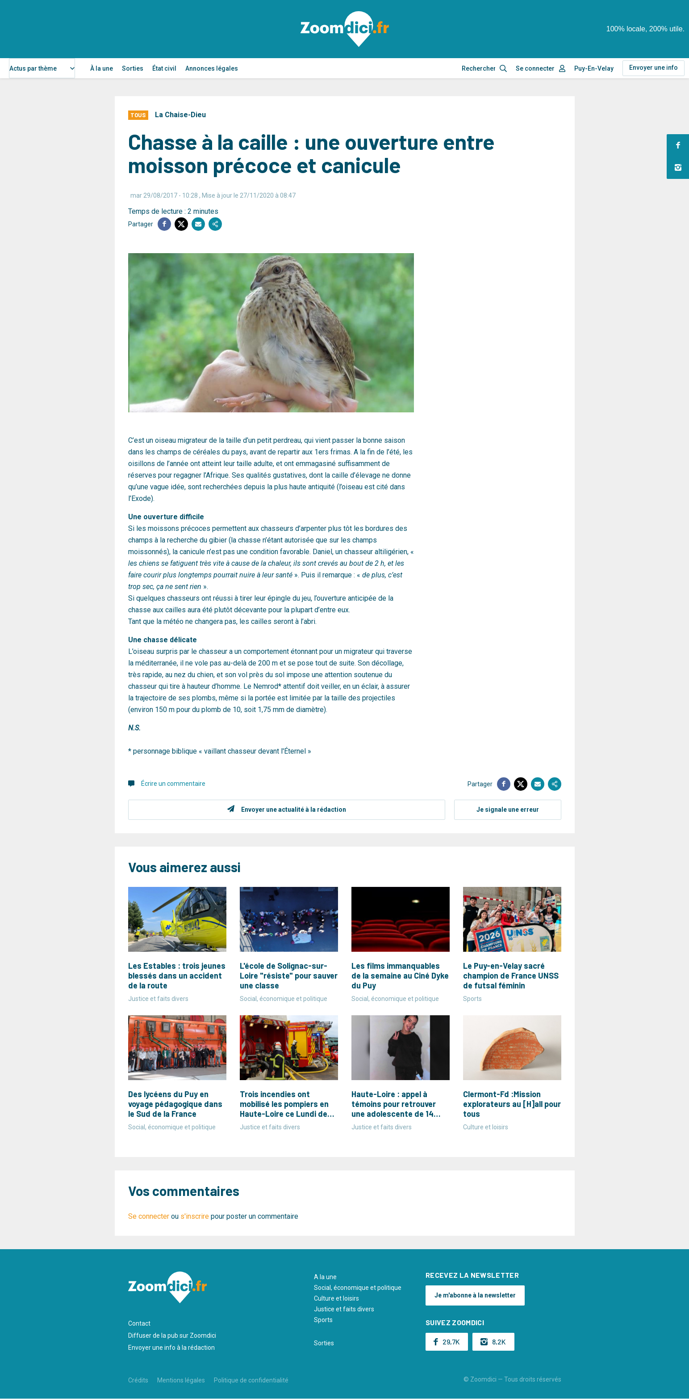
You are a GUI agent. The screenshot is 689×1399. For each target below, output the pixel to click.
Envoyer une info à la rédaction (171, 1347)
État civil (164, 68)
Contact (139, 1323)
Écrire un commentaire (173, 783)
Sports (323, 1319)
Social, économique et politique (357, 1287)
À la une (101, 68)
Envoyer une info (653, 67)
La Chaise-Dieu (180, 114)
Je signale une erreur (507, 809)
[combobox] (42, 68)
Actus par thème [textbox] (33, 68)
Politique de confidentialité (251, 1380)
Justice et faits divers (344, 1309)
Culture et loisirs (336, 1298)
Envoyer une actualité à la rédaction (293, 809)
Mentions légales (181, 1380)
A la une (325, 1276)
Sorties (132, 68)
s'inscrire (194, 1216)
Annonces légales (211, 68)
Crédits (138, 1380)
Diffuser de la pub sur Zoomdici (172, 1335)
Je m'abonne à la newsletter (475, 1295)
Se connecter (535, 68)
